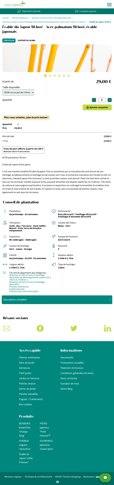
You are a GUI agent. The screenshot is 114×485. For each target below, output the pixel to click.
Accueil (5, 17)
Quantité (7, 100)
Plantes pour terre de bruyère (23, 291)
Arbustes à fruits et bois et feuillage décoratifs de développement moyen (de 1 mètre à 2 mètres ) (44, 22)
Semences (24, 368)
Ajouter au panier (99, 107)
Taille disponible (11, 87)
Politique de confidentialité (38, 476)
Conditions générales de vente (76, 373)
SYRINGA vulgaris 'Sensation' (25, 445)
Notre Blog (66, 389)
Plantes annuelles (28, 394)
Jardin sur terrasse (29, 378)
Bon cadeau (25, 404)
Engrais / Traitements (31, 399)
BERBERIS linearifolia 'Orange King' (24, 430)
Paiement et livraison (71, 368)
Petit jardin (25, 373)
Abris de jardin (26, 363)
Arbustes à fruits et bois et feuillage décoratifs (51, 17)
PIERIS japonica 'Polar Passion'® (45, 430)
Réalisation (93, 476)
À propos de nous (69, 383)
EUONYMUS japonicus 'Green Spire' (46, 445)
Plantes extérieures (20, 17)
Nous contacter (68, 378)
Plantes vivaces (27, 383)
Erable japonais (17, 289)
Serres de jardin (27, 389)
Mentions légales (13, 476)
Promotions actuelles (72, 363)
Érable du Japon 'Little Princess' (26, 458)
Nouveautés (67, 357)
